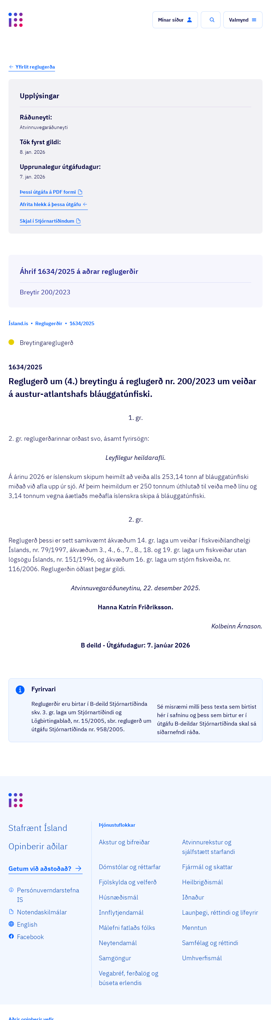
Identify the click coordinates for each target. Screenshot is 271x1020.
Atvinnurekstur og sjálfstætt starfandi (208, 847)
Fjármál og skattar (207, 867)
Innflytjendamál (121, 912)
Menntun (194, 928)
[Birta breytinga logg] (135, 248)
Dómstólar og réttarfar (130, 867)
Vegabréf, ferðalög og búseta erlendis (128, 978)
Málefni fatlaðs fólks (127, 928)
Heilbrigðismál (202, 882)
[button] (175, 19)
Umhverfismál (202, 958)
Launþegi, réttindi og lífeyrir (220, 912)
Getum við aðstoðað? (45, 868)
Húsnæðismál (118, 897)
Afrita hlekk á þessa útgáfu (54, 204)
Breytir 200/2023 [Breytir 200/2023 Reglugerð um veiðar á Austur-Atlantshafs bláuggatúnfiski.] (45, 292)
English (27, 924)
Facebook (30, 937)
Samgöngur (115, 958)
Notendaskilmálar (42, 912)
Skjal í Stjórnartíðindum (47, 221)
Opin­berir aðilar (38, 846)
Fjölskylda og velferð (128, 882)
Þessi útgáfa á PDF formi (48, 192)
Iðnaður (193, 897)
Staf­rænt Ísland (37, 827)
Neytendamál (118, 943)
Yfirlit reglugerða (35, 67)
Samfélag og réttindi (210, 943)
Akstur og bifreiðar (124, 842)
